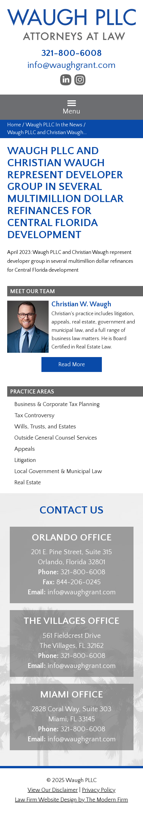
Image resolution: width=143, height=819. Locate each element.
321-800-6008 (71, 53)
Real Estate (27, 482)
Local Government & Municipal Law (58, 471)
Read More (71, 364)
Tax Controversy (34, 415)
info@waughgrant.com (71, 65)
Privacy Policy (98, 790)
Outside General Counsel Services (55, 438)
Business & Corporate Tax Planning (57, 404)
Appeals (24, 449)
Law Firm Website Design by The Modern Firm (71, 800)
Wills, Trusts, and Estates (45, 427)
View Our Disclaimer (53, 790)
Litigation (25, 460)
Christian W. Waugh (81, 304)
